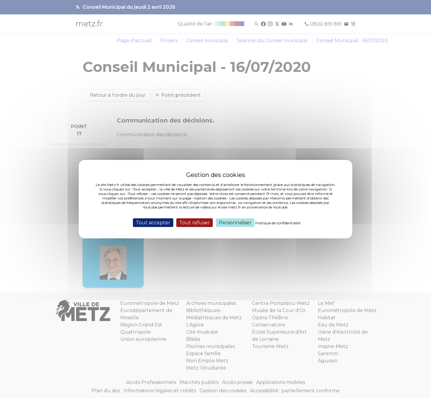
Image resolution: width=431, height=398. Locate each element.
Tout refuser (194, 222)
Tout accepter (153, 222)
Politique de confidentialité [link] (278, 222)
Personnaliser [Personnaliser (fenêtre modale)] (235, 222)
